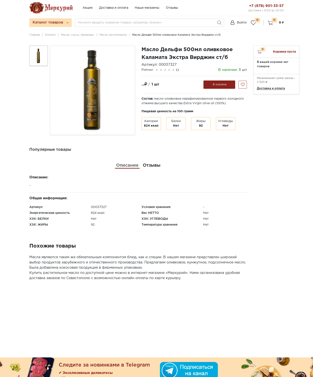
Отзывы (172, 8)
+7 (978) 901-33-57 (266, 6)
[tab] (127, 165)
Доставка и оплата (113, 8)
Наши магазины (147, 8)
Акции (88, 8)
